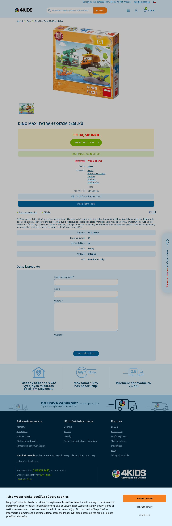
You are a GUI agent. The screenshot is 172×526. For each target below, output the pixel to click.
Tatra (29, 21)
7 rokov (91, 176)
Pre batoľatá (94, 182)
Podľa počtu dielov (96, 173)
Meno (57, 288)
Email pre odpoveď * (64, 277)
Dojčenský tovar (119, 436)
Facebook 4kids (24, 478)
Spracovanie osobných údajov (31, 445)
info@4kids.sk (43, 474)
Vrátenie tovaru (24, 436)
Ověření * (59, 334)
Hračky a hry (117, 431)
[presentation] (76, 343)
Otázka (47, 212)
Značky (67, 431)
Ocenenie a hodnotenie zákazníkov (80, 441)
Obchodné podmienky (27, 441)
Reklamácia (22, 431)
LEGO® (114, 426)
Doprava (68, 426)
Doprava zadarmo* (59, 403)
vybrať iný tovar (87, 142)
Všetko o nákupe (142, 2)
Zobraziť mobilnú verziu (28, 461)
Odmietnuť (144, 515)
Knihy (113, 450)
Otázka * (58, 300)
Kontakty (21, 426)
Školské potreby (118, 441)
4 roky (90, 170)
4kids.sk (20, 21)
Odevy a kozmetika (120, 455)
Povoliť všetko (145, 498)
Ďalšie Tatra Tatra (86, 203)
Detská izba (116, 445)
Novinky (67, 436)
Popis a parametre (28, 212)
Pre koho (92, 179)
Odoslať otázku (86, 353)
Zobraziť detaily (144, 506)
